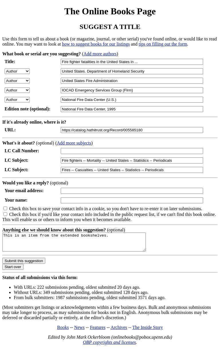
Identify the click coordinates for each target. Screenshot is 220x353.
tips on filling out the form (163, 44)
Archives (119, 330)
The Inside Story (147, 330)
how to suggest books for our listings (95, 44)
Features (97, 330)
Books (63, 330)
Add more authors (100, 53)
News (79, 330)
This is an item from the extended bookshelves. (82, 244)
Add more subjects (74, 143)
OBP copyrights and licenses (109, 345)
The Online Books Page (110, 11)
